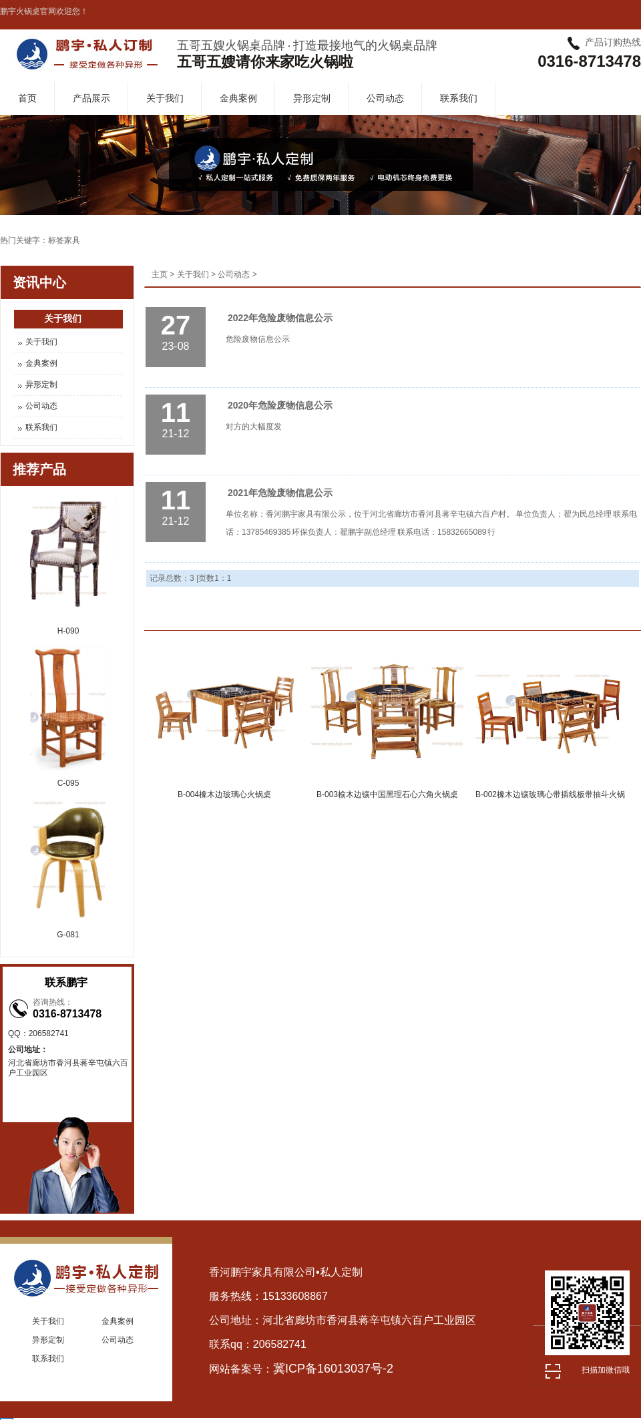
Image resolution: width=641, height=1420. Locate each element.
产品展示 (91, 98)
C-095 (68, 783)
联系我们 (458, 98)
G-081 (68, 934)
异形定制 (312, 98)
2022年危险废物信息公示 (280, 317)
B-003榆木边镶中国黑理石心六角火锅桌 (387, 794)
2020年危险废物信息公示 (280, 405)
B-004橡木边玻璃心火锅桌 (224, 794)
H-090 (68, 631)
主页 (160, 274)
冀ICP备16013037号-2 (333, 1368)
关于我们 (165, 98)
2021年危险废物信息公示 (280, 492)
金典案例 (238, 98)
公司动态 (385, 98)
